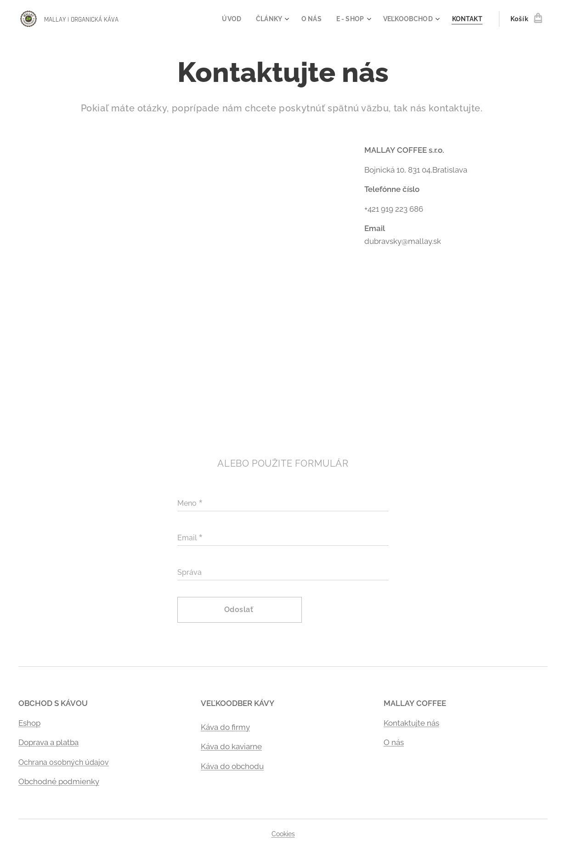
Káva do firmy (225, 726)
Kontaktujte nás (411, 722)
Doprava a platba (48, 742)
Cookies (283, 834)
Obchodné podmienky (58, 781)
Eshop (29, 722)
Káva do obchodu (232, 765)
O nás (394, 742)
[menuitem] (224, 18)
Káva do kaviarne (231, 746)
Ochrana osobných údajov (63, 761)
